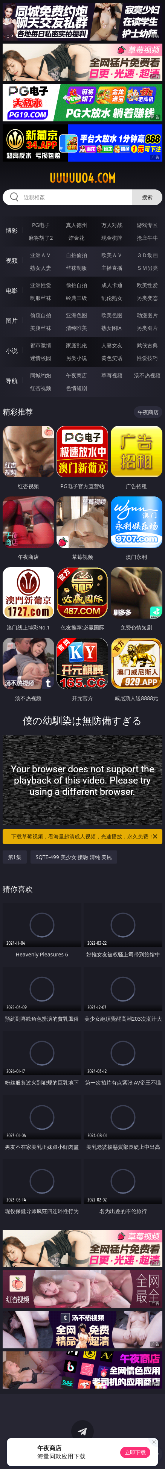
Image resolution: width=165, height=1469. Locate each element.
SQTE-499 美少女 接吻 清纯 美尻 (74, 857)
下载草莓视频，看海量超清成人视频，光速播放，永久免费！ (85, 836)
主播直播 (111, 267)
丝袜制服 (76, 267)
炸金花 (76, 237)
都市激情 (40, 345)
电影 (12, 290)
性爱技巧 (147, 358)
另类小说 (76, 358)
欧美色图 (111, 315)
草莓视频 (111, 375)
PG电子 (41, 224)
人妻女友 (111, 345)
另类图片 (147, 327)
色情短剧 (76, 388)
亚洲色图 (76, 315)
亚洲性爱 (40, 285)
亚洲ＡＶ (40, 255)
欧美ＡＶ (111, 255)
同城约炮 (40, 375)
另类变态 (147, 297)
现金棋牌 (111, 237)
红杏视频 (40, 388)
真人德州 (76, 224)
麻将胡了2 (41, 237)
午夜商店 (76, 375)
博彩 (12, 230)
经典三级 (76, 297)
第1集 (14, 857)
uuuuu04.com (82, 178)
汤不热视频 (147, 375)
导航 (12, 381)
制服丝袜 (40, 297)
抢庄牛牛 (147, 237)
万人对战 (111, 224)
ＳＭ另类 (147, 267)
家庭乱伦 (76, 345)
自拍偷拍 (76, 255)
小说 (12, 350)
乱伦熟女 (111, 297)
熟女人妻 (40, 267)
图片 (12, 320)
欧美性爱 (147, 285)
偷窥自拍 (40, 315)
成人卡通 (111, 285)
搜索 (147, 197)
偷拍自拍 (76, 285)
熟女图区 (111, 327)
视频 (12, 260)
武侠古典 (147, 345)
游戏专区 (147, 224)
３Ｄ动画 (147, 255)
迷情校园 (40, 358)
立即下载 (135, 1452)
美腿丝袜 (40, 327)
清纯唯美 (76, 327)
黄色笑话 (111, 358)
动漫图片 (147, 315)
